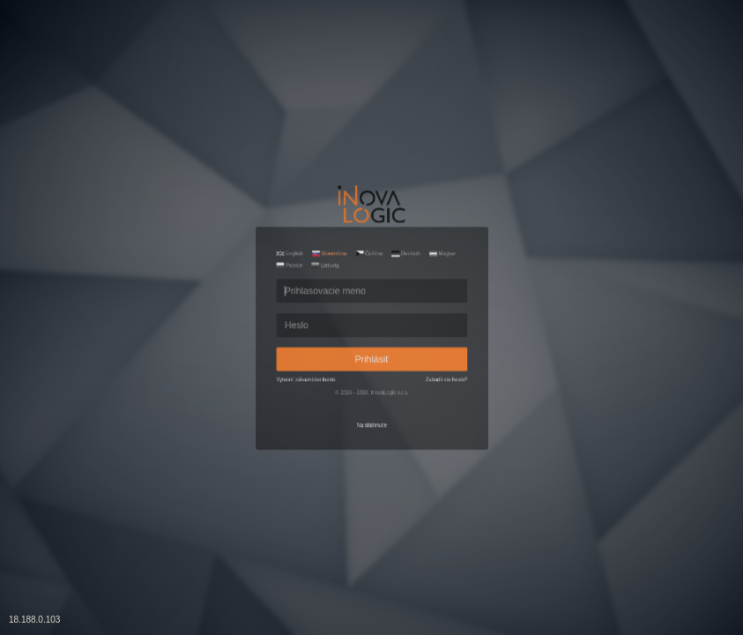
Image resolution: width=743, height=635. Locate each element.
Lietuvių (292, 214)
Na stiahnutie (371, 486)
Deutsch (429, 193)
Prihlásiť (372, 374)
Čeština (367, 193)
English (231, 193)
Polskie (231, 214)
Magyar (491, 193)
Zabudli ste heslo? (498, 409)
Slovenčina (298, 193)
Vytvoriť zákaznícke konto (259, 409)
